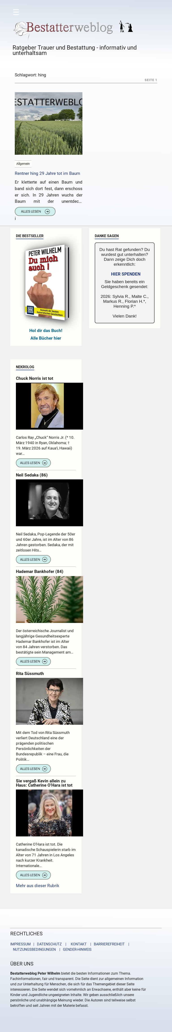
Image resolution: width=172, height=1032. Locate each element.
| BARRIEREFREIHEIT (106, 944)
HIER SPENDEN (125, 274)
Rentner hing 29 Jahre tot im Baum (47, 173)
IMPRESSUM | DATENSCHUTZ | (39, 944)
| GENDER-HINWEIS (74, 949)
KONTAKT (78, 944)
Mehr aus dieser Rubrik (37, 885)
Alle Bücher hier (45, 338)
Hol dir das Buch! (45, 330)
